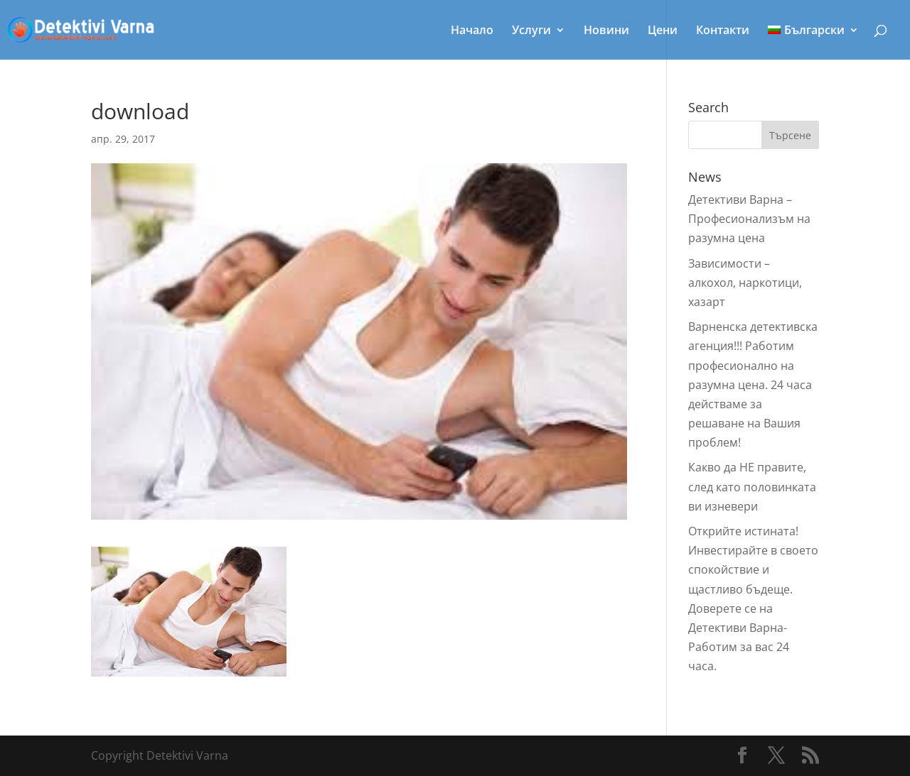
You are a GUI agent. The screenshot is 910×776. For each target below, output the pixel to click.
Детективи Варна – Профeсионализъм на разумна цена (749, 219)
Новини (606, 31)
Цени (663, 31)
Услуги (531, 31)
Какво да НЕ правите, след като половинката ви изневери (752, 486)
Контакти (722, 31)
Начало (472, 31)
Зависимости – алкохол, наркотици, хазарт (745, 283)
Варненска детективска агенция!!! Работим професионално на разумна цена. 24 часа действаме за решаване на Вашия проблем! (753, 384)
